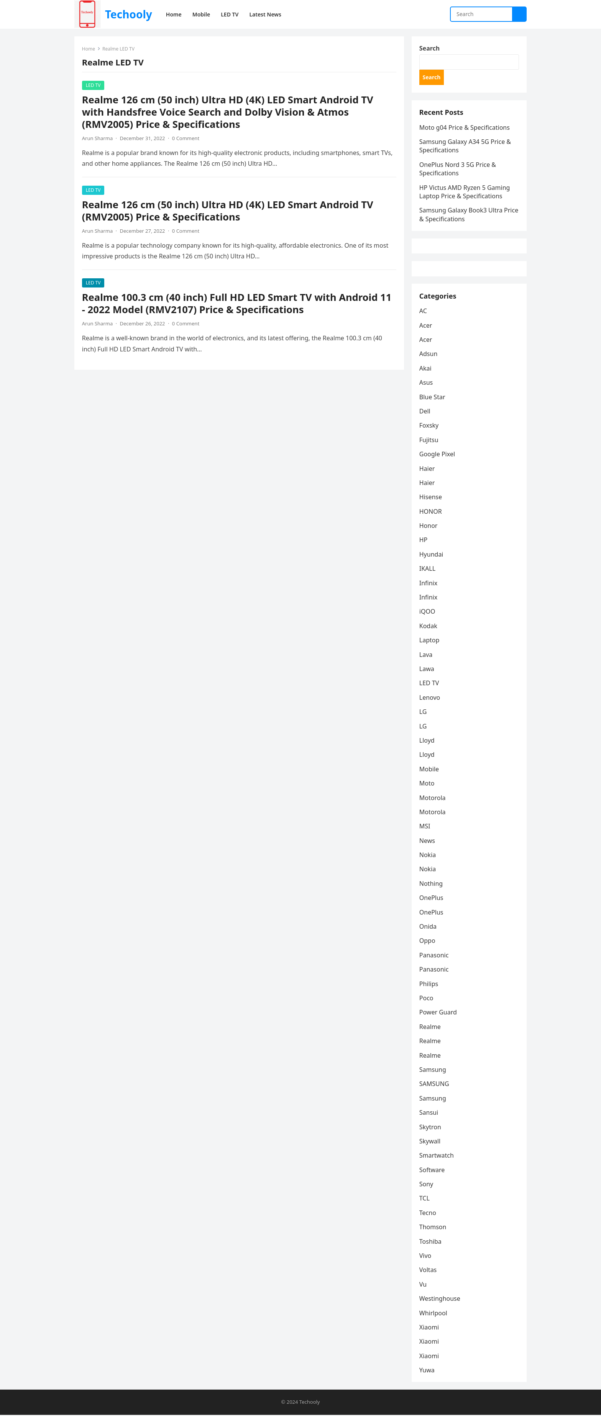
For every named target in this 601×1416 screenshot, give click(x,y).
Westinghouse (439, 1299)
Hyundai (431, 555)
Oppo (427, 941)
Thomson (433, 1228)
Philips (428, 985)
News (427, 842)
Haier (427, 469)
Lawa (426, 670)
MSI (424, 827)
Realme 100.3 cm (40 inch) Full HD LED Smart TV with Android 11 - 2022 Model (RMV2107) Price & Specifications (237, 303)
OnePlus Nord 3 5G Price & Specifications (457, 169)
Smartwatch (436, 1156)
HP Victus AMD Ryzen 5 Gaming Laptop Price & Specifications (464, 192)
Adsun (428, 355)
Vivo (425, 1257)
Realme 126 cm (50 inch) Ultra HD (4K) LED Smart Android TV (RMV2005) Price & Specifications (227, 211)
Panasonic (434, 956)
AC (423, 312)
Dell (424, 412)
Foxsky (429, 426)
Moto (427, 784)
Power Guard (438, 1013)
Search (429, 48)
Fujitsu (428, 441)
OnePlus (431, 899)
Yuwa (427, 1371)
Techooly (128, 14)
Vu (423, 1285)
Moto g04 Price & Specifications (464, 128)
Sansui (428, 1113)
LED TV (93, 85)
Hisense (430, 498)
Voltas (428, 1271)
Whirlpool (433, 1314)
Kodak (428, 627)
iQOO (427, 612)
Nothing (431, 884)
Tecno (427, 1214)
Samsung (432, 1070)
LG (423, 713)
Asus (426, 383)
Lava (425, 656)
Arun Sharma (97, 138)
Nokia (427, 856)
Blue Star (432, 398)
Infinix (428, 584)
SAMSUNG (434, 1085)
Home (88, 49)
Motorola (432, 799)
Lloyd (427, 741)
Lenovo (429, 698)
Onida (428, 927)
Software (432, 1171)
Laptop (429, 641)
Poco (426, 999)
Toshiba (430, 1242)
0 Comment (185, 138)
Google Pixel (437, 455)
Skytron (430, 1128)
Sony (426, 1185)
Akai (425, 369)
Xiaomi (429, 1328)
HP (423, 541)
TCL (424, 1200)
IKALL (427, 569)
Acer (425, 326)
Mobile (429, 770)
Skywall (429, 1142)
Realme (430, 1028)
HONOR (430, 512)
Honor (428, 527)
